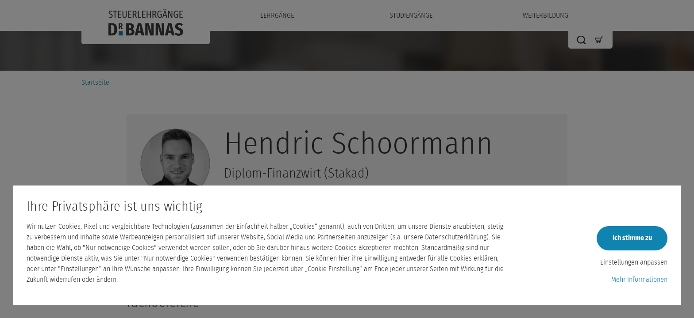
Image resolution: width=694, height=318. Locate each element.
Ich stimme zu (632, 238)
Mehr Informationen (639, 279)
